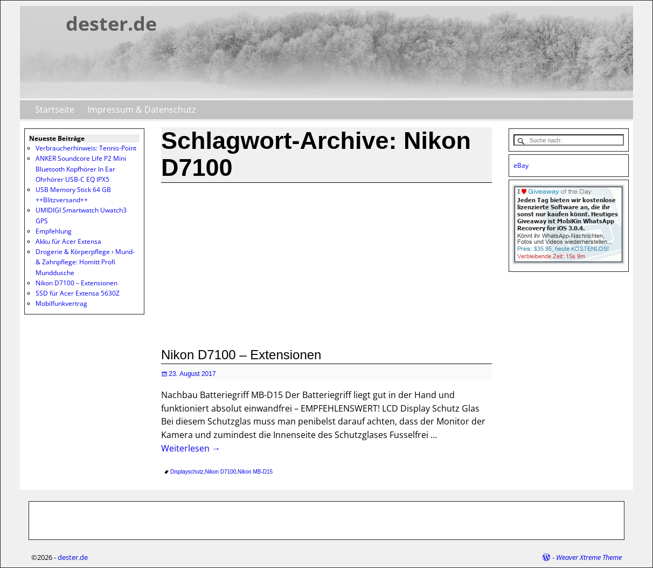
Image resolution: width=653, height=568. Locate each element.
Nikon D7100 (221, 472)
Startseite (54, 109)
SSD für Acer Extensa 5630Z (78, 293)
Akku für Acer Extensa (68, 241)
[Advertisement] (326, 263)
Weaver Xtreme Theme (589, 557)
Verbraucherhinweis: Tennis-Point (86, 148)
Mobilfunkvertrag (61, 303)
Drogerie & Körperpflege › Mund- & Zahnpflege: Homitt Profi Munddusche (85, 262)
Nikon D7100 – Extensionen (241, 354)
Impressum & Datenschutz (141, 109)
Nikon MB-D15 (255, 472)
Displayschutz (187, 472)
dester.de (111, 23)
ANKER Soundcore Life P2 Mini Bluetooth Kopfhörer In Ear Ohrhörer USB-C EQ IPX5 (81, 168)
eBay (521, 165)
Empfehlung (54, 231)
